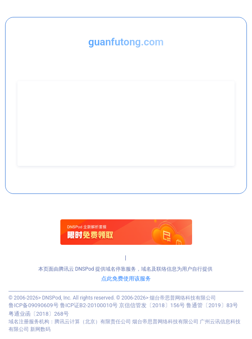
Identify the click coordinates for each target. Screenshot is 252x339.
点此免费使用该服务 (126, 278)
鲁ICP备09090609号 (33, 305)
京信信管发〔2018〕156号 (152, 305)
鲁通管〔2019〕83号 (212, 305)
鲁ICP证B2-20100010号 (89, 305)
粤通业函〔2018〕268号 (38, 314)
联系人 (33, 108)
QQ (29, 130)
